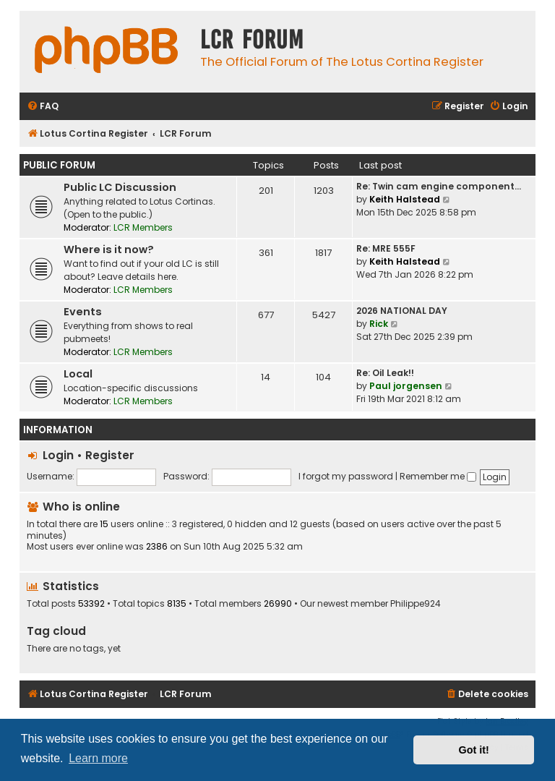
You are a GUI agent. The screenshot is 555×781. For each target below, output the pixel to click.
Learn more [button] (98, 758)
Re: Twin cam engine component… (438, 186)
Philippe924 (415, 604)
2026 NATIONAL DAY (401, 310)
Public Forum (59, 165)
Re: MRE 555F (386, 248)
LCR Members (143, 227)
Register (109, 455)
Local (78, 374)
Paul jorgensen (405, 386)
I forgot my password (345, 476)
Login (58, 455)
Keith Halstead (404, 199)
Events (83, 311)
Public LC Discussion (120, 187)
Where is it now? (109, 249)
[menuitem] (43, 106)
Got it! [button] (474, 750)
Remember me (438, 476)
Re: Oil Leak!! (385, 373)
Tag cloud (56, 631)
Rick (378, 323)
